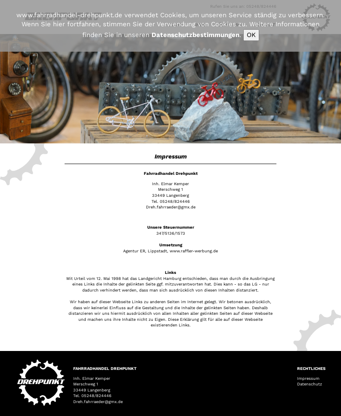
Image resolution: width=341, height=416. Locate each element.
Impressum (308, 378)
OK (251, 35)
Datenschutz (309, 384)
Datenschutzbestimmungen (195, 35)
